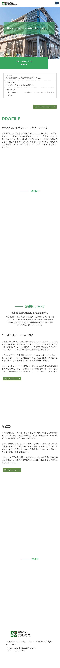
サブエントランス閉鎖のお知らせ (20, 85)
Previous (2, 32)
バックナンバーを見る (43, 107)
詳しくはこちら (10, 379)
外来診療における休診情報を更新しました (23, 78)
